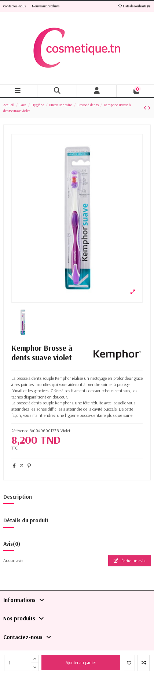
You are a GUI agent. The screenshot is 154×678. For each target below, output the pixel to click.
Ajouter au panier (81, 662)
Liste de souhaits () (134, 6)
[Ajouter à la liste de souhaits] (129, 663)
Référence (19, 430)
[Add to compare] (144, 663)
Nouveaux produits (45, 6)
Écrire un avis (129, 560)
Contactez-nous (14, 6)
